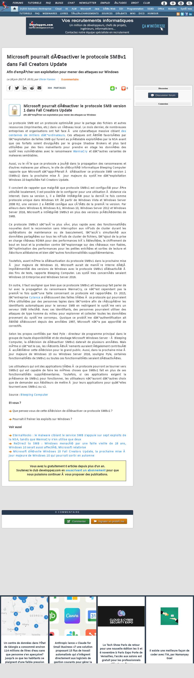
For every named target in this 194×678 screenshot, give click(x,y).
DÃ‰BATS (121, 13)
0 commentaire (69, 79)
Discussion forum (163, 95)
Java (97, 9)
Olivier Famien (47, 79)
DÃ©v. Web (109, 9)
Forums (17, 3)
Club (146, 3)
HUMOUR (153, 13)
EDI (121, 9)
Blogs (59, 3)
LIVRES (64, 13)
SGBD (150, 9)
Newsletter (87, 3)
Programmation (135, 9)
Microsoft (85, 9)
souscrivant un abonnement (86, 470)
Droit (135, 3)
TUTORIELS (25, 13)
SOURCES (107, 13)
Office (161, 9)
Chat (71, 3)
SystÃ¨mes (186, 9)
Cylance (35, 298)
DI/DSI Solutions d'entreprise (35, 9)
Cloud (58, 9)
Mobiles (172, 9)
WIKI (132, 13)
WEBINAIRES (50, 13)
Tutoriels (34, 3)
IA (66, 9)
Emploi (105, 3)
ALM (74, 9)
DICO (141, 13)
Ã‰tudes (120, 3)
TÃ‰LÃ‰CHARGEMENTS (85, 13)
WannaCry (80, 151)
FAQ (48, 3)
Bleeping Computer (34, 395)
